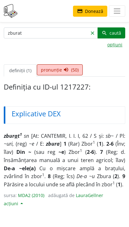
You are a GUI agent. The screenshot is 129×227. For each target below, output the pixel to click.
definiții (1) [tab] (20, 70)
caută (111, 33)
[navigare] (117, 11)
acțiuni (12, 204)
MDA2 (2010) (31, 195)
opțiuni (114, 45)
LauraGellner (89, 195)
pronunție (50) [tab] (60, 70)
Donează (90, 11)
